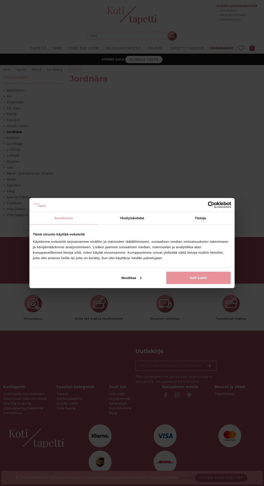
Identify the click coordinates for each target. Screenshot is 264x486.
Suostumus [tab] (63, 218)
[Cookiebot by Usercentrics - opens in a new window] (211, 204)
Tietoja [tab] (200, 218)
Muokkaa (132, 278)
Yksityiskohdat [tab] (132, 218)
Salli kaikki (198, 278)
